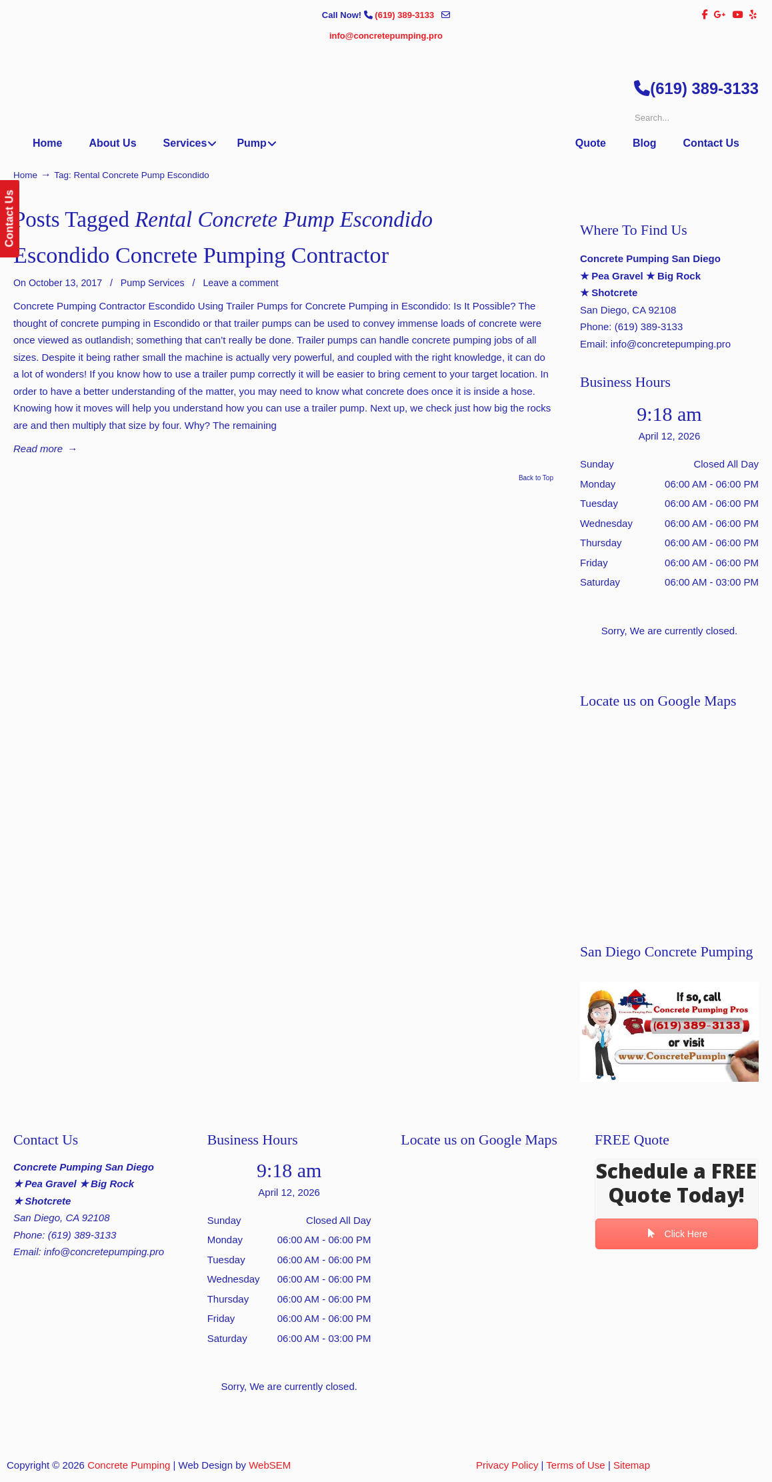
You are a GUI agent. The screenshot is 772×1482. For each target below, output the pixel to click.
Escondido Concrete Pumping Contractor (201, 255)
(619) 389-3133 (406, 15)
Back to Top (536, 478)
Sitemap (631, 1465)
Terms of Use (575, 1465)
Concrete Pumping (128, 1465)
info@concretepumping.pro (386, 36)
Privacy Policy (507, 1465)
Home (25, 175)
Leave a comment (240, 282)
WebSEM (270, 1465)
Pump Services (153, 282)
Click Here (677, 1234)
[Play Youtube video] (669, 1032)
